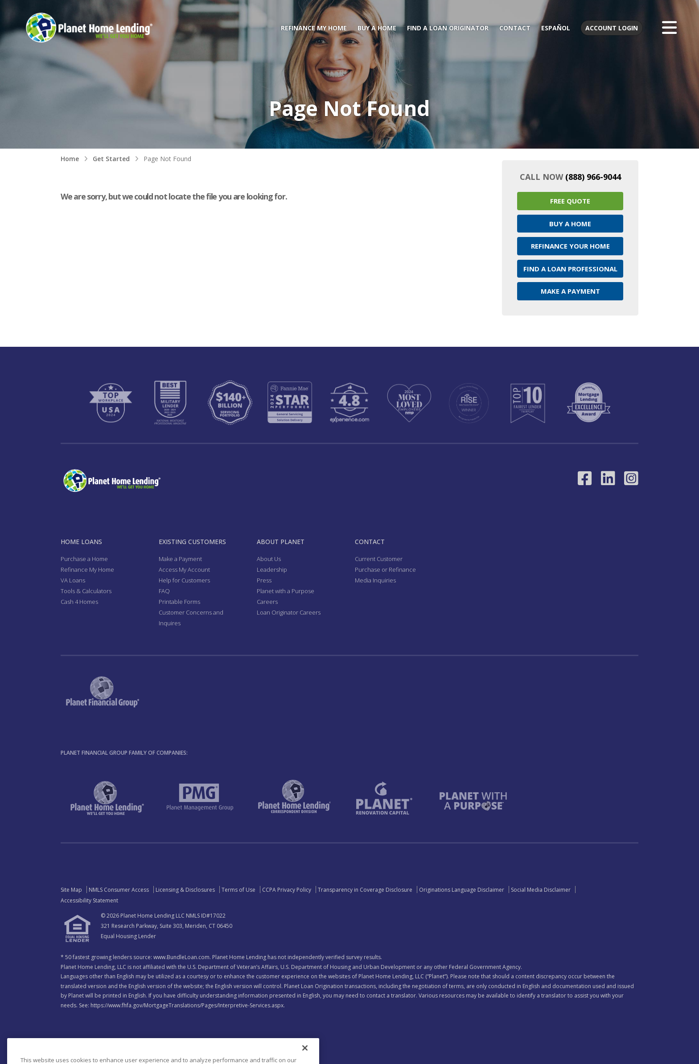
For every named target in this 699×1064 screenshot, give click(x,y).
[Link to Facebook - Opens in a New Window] (585, 478)
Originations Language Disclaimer (461, 890)
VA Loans (73, 580)
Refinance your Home (570, 245)
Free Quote (570, 200)
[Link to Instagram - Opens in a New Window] (631, 478)
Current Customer (379, 559)
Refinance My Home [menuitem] (314, 28)
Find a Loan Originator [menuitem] (448, 28)
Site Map (71, 890)
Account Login (611, 28)
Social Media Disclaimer (541, 890)
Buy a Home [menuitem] (377, 28)
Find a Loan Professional (570, 268)
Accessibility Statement (89, 900)
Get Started (111, 158)
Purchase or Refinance (385, 569)
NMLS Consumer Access (119, 890)
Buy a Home (570, 223)
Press (264, 580)
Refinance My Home (87, 569)
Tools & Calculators (86, 591)
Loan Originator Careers (289, 612)
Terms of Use (238, 890)
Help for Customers (184, 580)
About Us (269, 559)
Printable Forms (179, 602)
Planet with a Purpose (285, 591)
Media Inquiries (375, 580)
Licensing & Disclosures (185, 890)
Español (555, 28)
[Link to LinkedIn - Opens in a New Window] (608, 478)
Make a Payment (570, 291)
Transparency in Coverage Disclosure (365, 890)
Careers (267, 602)
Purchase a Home (84, 559)
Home (70, 158)
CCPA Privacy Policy (286, 890)
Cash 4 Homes (79, 602)
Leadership (272, 569)
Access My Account (184, 569)
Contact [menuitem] (514, 28)
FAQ (164, 591)
